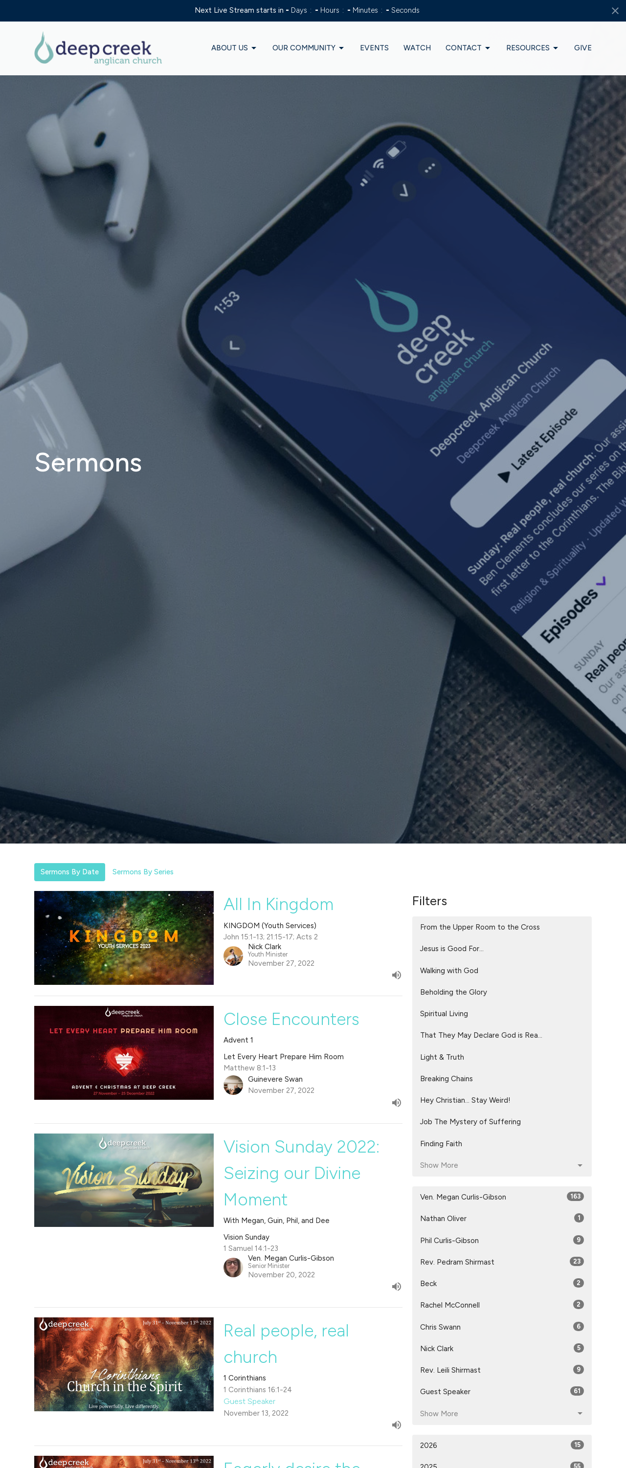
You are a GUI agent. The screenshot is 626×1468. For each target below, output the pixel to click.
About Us (234, 48)
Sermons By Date (70, 871)
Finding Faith (441, 1143)
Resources (532, 48)
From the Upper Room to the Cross (480, 927)
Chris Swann (502, 1327)
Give (583, 48)
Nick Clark (502, 1348)
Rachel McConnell (502, 1305)
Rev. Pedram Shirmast (502, 1262)
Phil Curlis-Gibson (502, 1240)
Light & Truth (442, 1057)
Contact (469, 48)
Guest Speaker (502, 1391)
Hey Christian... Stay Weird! (465, 1100)
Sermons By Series (143, 871)
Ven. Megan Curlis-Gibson (502, 1196)
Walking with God (449, 970)
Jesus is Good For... (452, 948)
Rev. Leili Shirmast (502, 1370)
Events (374, 48)
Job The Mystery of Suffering (470, 1121)
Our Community (308, 48)
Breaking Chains (446, 1078)
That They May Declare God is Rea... (481, 1035)
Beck (502, 1283)
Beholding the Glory (453, 992)
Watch (417, 48)
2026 (502, 1445)
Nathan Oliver (502, 1218)
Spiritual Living (444, 1013)
